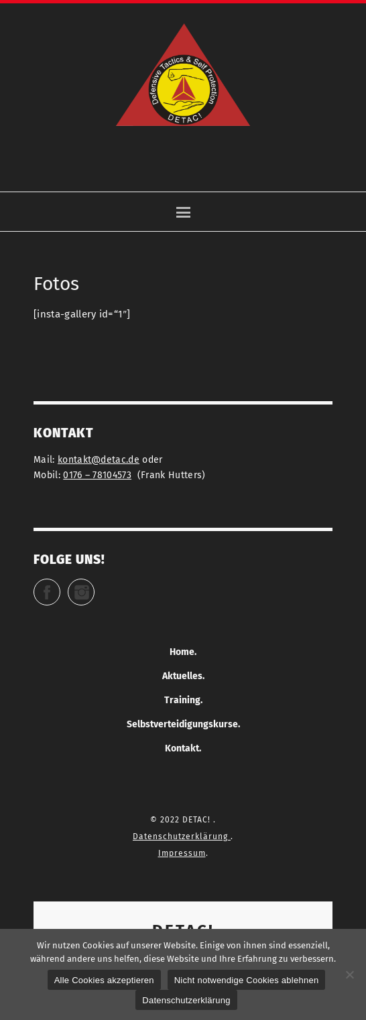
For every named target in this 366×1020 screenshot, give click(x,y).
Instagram (94, 586)
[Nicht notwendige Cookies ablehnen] (349, 974)
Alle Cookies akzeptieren (104, 980)
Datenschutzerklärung (182, 836)
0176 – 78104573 (97, 475)
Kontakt (182, 748)
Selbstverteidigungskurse (182, 724)
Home (182, 652)
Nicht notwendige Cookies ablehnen (246, 980)
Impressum (182, 853)
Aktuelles (182, 676)
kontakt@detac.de (98, 459)
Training (182, 700)
